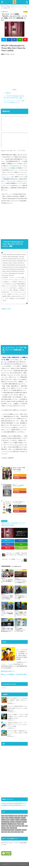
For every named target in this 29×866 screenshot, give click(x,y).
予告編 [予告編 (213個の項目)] (3, 825)
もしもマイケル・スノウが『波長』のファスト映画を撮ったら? (14, 101)
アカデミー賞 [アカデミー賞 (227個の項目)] (17, 817)
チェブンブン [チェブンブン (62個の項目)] (23, 819)
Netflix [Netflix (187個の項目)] (25, 815)
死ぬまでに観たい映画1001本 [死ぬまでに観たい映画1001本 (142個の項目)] (8, 829)
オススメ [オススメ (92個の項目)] (23, 817)
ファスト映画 (11, 523)
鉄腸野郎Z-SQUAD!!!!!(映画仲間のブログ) (14, 805)
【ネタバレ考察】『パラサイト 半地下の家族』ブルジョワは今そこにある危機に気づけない (17, 716)
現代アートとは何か (18, 485)
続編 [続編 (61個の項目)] (6, 832)
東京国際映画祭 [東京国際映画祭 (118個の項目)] (13, 827)
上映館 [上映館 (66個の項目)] (18, 823)
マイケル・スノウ (20, 523)
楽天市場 (16, 477)
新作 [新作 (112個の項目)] (26, 825)
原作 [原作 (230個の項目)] (10, 825)
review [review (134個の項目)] (3, 817)
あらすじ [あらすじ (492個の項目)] (11, 817)
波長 (8, 525)
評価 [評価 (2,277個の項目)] (19, 832)
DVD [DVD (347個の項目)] (16, 815)
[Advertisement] (14, 72)
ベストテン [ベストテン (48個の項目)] (4, 823)
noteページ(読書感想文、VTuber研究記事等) (14, 674)
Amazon (16, 475)
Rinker (19, 470)
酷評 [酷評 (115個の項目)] (22, 832)
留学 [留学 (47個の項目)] (3, 832)
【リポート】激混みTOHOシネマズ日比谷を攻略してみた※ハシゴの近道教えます (17, 708)
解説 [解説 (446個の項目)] (16, 832)
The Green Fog (14, 165)
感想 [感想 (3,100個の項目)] (20, 825)
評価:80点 (7, 93)
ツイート (3, 687)
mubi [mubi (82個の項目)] (22, 815)
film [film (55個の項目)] (19, 815)
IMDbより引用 (6, 308)
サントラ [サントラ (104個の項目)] (17, 819)
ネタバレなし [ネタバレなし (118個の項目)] (18, 821)
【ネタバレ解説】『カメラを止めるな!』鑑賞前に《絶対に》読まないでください (17, 700)
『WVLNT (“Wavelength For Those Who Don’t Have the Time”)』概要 (14, 96)
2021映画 (5, 521)
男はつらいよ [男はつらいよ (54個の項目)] (18, 829)
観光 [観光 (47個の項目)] (12, 832)
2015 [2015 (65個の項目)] (3, 815)
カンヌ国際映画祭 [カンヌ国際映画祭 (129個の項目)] (5, 819)
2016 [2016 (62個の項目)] (6, 815)
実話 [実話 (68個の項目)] (13, 825)
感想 (4, 525)
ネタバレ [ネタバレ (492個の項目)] (12, 821)
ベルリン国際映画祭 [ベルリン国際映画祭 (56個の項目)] (12, 823)
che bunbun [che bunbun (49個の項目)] (11, 815)
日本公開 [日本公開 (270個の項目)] (3, 827)
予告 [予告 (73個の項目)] (23, 823)
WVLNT (4, 523)
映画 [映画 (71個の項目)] (8, 827)
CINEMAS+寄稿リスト (8, 671)
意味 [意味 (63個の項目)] (16, 825)
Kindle (16, 506)
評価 (13, 525)
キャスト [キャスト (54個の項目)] (12, 819)
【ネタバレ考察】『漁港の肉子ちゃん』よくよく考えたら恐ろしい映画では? (17, 732)
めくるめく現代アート (19, 502)
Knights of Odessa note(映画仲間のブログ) (14, 803)
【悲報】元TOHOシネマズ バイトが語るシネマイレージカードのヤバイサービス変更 (17, 724)
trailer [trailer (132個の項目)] (7, 817)
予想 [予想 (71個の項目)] (7, 825)
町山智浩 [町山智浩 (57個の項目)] (24, 829)
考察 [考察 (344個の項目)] (9, 832)
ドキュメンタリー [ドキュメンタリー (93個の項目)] (5, 821)
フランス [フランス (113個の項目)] (24, 821)
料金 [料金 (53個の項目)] (23, 825)
